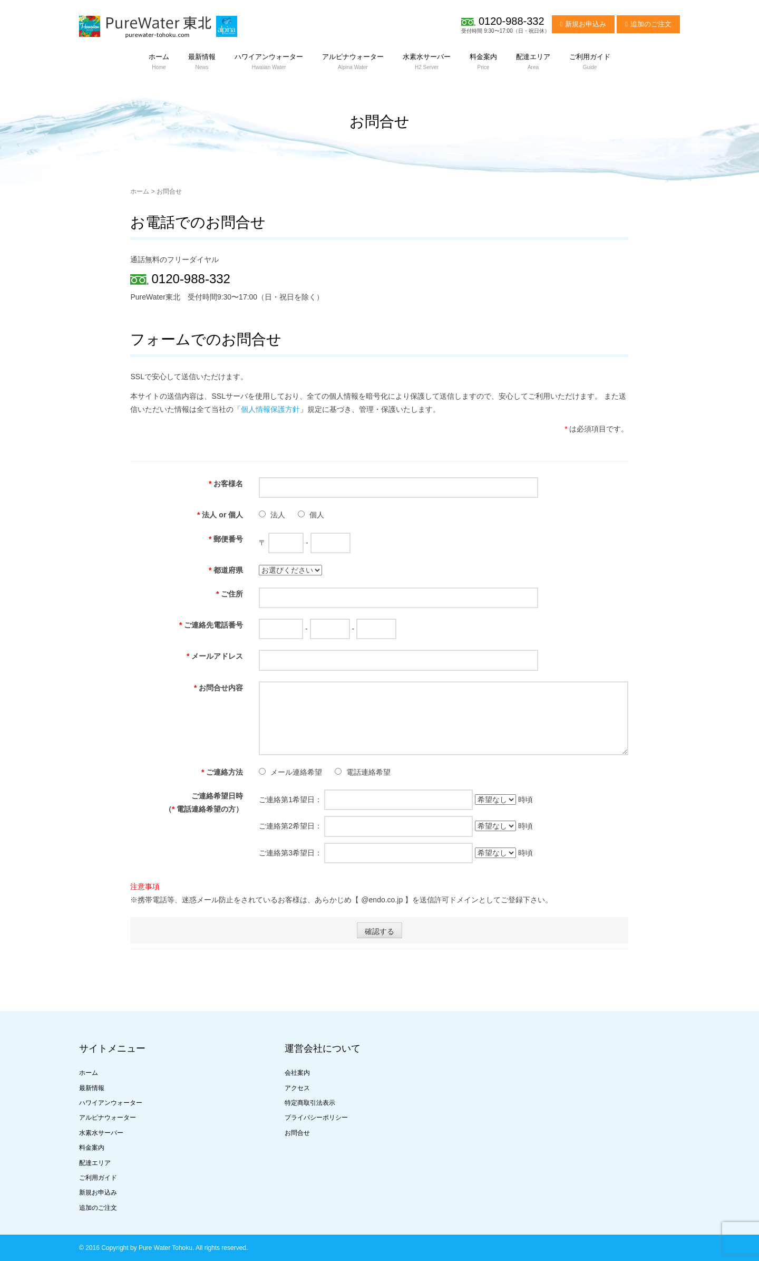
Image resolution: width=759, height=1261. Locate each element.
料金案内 (91, 1147)
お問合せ (297, 1133)
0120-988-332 (511, 21)
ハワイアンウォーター (110, 1102)
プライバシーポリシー (316, 1117)
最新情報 (91, 1088)
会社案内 (297, 1072)
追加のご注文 (651, 24)
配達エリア (95, 1163)
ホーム (139, 191)
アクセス (297, 1088)
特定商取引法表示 (310, 1102)
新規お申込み (585, 24)
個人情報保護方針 (270, 409)
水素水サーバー (101, 1133)
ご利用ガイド (98, 1177)
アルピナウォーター (107, 1117)
